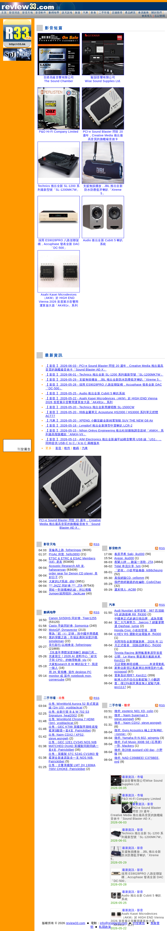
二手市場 (104, 12)
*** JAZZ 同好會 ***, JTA (65, 585)
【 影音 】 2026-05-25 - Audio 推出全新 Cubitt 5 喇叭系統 (85, 393)
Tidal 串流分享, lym (127, 566)
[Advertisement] (41, 867)
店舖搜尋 (117, 12)
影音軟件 (40, 12)
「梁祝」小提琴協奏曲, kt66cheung (138, 570)
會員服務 (143, 12)
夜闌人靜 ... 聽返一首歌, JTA (133, 562)
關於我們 (156, 12)
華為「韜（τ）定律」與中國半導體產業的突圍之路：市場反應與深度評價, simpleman (74, 637)
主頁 (3, 12)
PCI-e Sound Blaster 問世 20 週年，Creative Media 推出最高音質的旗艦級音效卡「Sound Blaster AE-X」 (70, 522)
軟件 (67, 448)
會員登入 (147, 15)
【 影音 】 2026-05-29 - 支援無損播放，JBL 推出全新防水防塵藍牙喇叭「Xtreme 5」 (104, 379)
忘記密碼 (159, 15)
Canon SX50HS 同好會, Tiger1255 (73, 618)
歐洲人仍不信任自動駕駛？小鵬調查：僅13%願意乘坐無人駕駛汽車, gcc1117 (137, 683)
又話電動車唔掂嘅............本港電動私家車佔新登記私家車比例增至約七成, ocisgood (139, 667)
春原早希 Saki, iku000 (129, 554)
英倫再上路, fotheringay (65, 550)
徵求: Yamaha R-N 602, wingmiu (136, 737)
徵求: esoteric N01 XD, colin (133, 711)
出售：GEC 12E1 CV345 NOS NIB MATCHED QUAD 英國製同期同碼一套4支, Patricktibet (74, 745)
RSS (96, 544)
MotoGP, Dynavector (63, 629)
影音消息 (14, 12)
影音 (59, 448)
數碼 (76, 448)
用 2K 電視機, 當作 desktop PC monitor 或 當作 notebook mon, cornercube (70, 675)
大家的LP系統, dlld (62, 581)
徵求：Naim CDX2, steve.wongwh (137, 722)
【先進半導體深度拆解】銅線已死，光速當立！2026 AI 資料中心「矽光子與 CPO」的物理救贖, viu (73, 656)
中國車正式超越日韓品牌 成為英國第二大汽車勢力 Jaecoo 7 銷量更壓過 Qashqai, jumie (139, 622)
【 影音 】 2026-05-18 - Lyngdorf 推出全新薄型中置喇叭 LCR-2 (89, 425)
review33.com (75, 923)
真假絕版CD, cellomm (129, 577)
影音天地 (27, 12)
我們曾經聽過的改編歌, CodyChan (137, 582)
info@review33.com (113, 923)
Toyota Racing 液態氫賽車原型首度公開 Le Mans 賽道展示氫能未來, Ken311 (138, 656)
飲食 (93, 12)
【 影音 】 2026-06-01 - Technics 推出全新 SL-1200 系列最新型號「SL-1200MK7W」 (104, 374)
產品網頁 (130, 12)
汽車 (85, 12)
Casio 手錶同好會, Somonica (69, 625)
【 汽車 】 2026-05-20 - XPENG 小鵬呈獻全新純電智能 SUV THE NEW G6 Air (99, 420)
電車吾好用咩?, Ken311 (130, 675)
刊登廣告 (139, 923)
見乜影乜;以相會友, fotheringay (70, 644)
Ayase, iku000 (124, 558)
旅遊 (77, 12)
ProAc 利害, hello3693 (64, 554)
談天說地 (67, 12)
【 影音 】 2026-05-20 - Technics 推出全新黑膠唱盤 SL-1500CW (90, 407)
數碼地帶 (54, 12)
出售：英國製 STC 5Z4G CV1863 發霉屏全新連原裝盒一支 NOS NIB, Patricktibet (74, 757)
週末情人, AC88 (125, 589)
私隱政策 (105, 926)
